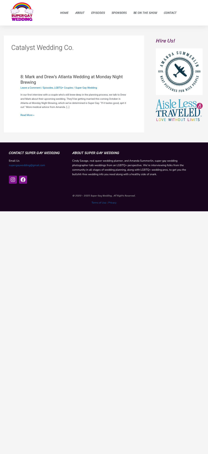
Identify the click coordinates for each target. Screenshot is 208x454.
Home (64, 13)
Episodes (98, 13)
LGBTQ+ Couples (63, 87)
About (80, 13)
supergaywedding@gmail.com (27, 165)
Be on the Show (145, 13)
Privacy (112, 202)
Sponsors (119, 13)
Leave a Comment (31, 87)
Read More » (27, 115)
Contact (170, 13)
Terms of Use (99, 202)
